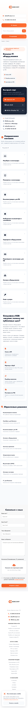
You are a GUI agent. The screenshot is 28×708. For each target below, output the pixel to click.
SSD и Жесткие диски (14, 664)
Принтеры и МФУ (14, 651)
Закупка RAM (14, 673)
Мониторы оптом (14, 655)
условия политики (19, 579)
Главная (3, 41)
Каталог (7, 41)
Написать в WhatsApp (10, 124)
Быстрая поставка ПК (14, 637)
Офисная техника (14, 653)
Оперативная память (14, 666)
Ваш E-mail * (4, 522)
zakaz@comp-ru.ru (10, 16)
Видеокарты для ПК (14, 669)
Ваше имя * (4, 513)
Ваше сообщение (6, 539)
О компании (14, 680)
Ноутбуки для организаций (14, 628)
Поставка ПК (14, 626)
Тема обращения (5, 530)
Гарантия (14, 689)
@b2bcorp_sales (8, 121)
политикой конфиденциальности (11, 699)
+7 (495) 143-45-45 (10, 20)
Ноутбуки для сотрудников (14, 635)
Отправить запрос (14, 585)
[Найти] (24, 30)
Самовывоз (14, 687)
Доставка (14, 685)
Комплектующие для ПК (14, 662)
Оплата (14, 682)
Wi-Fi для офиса (14, 648)
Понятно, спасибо (13, 703)
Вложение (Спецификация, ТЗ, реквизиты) (12, 559)
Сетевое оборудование (14, 644)
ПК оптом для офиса (14, 630)
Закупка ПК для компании (14, 632)
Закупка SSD (14, 671)
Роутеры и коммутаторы (14, 646)
